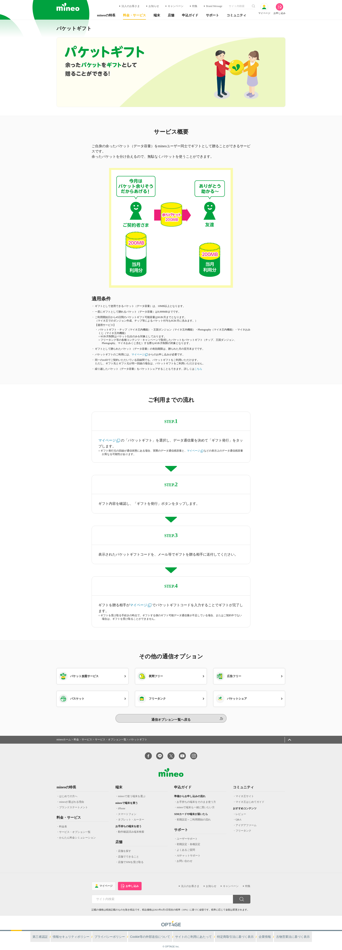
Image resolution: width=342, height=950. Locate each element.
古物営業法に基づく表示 (272, 932)
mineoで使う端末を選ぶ (131, 791)
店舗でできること (128, 852)
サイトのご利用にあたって (190, 932)
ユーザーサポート (187, 834)
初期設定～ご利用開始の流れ (194, 815)
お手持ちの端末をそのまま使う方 (196, 797)
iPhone (121, 804)
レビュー (241, 809)
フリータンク (243, 826)
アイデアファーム (246, 820)
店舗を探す (124, 846)
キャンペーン (175, 6)
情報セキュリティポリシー (87, 932)
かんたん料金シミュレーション (77, 833)
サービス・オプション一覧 (110, 735)
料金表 (63, 822)
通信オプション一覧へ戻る (171, 714)
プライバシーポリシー (120, 932)
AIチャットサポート (188, 851)
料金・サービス (83, 735)
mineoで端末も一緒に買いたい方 (196, 803)
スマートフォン (127, 809)
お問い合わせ (184, 856)
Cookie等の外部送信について (154, 932)
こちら (198, 368)
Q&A (238, 815)
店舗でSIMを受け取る (131, 857)
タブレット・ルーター (131, 815)
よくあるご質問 (186, 845)
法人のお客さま (130, 6)
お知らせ (154, 6)
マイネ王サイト (245, 791)
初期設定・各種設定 (188, 840)
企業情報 (250, 932)
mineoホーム (63, 735)
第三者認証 (61, 932)
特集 (194, 6)
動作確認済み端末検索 (131, 827)
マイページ (140, 354)
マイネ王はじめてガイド (250, 797)
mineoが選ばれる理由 (71, 797)
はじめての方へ (68, 791)
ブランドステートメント (73, 803)
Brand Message (214, 6)
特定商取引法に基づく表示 (225, 932)
